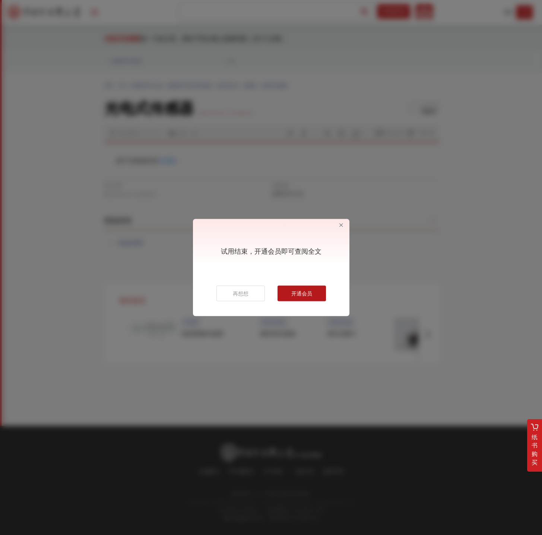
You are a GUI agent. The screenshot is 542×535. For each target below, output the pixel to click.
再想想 (240, 294)
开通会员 (301, 294)
